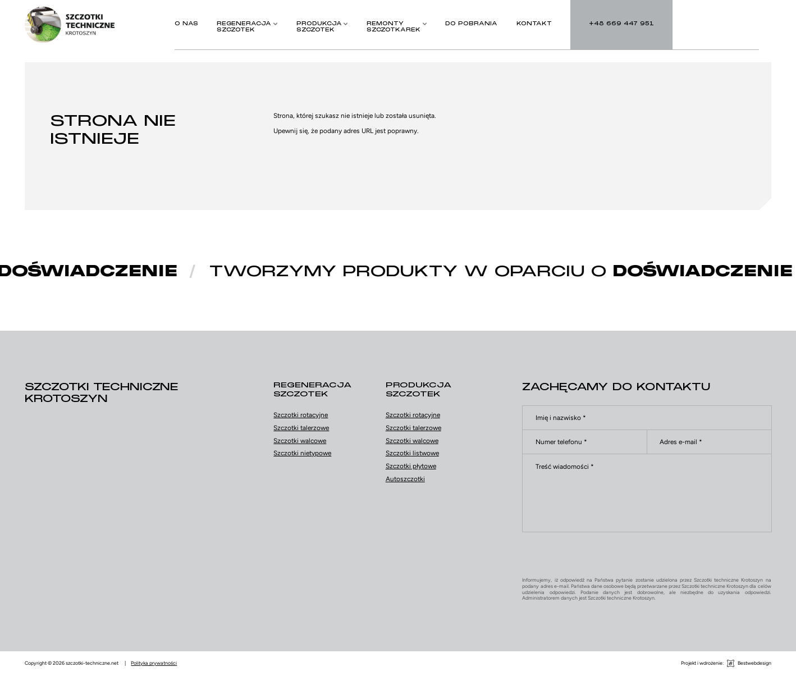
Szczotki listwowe (412, 453)
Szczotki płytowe (411, 466)
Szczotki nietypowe (302, 453)
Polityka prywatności (154, 663)
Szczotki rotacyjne (300, 415)
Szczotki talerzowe (301, 428)
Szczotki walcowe (299, 441)
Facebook (101, 490)
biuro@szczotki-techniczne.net (133, 469)
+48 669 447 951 (112, 448)
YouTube (132, 490)
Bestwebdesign (754, 663)
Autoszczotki (405, 479)
